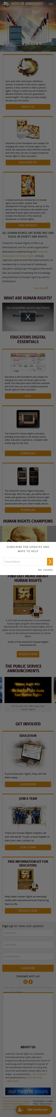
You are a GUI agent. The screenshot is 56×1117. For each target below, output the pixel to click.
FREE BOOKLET (28, 225)
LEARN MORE (28, 784)
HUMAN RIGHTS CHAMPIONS (28, 521)
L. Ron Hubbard (38, 1074)
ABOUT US (27, 107)
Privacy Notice (39, 1101)
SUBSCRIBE (28, 968)
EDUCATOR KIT (28, 162)
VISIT (28, 396)
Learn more (12, 1081)
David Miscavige (34, 1077)
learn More (39, 288)
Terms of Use (45, 1104)
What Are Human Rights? (28, 298)
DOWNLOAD (28, 453)
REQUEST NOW (28, 654)
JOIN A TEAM (28, 847)
